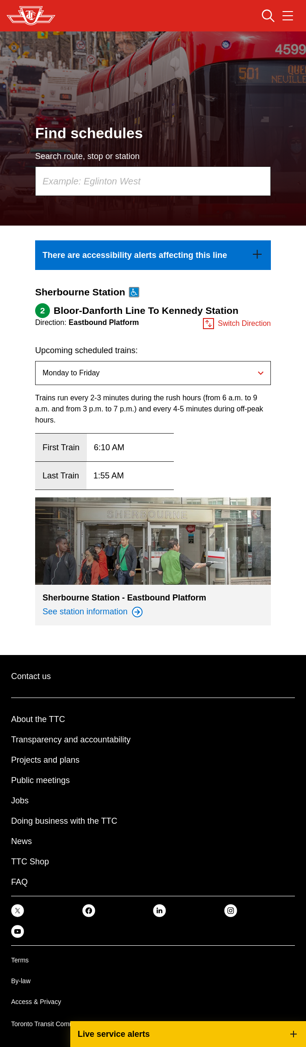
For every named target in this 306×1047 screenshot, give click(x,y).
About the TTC (38, 719)
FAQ (19, 882)
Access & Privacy (36, 1001)
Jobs (20, 800)
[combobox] (153, 181)
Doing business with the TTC (64, 821)
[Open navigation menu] (288, 15)
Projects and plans (45, 760)
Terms (20, 960)
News (21, 841)
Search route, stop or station (87, 156)
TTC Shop (30, 861)
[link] (153, 255)
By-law (21, 981)
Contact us (31, 676)
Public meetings (40, 780)
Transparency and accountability (70, 739)
